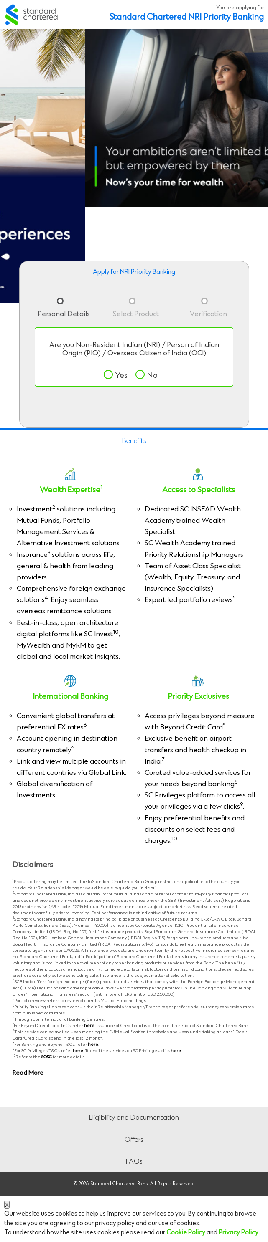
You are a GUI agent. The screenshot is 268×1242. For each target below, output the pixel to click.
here (89, 1025)
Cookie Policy (185, 1233)
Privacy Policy (238, 1233)
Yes (116, 375)
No (146, 375)
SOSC (46, 1057)
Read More (28, 1073)
